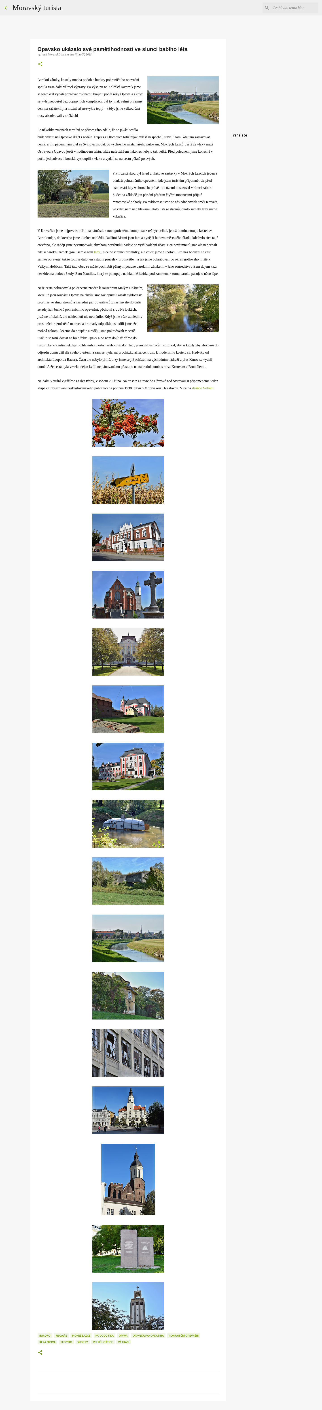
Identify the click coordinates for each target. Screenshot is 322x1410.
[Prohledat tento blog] (294, 7)
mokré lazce (81, 1335)
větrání (123, 1342)
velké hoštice (103, 1342)
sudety (82, 1342)
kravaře (61, 1335)
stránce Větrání (203, 388)
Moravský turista (37, 8)
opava (123, 1335)
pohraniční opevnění (184, 1335)
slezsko (66, 1342)
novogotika (104, 1335)
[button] (40, 64)
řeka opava (47, 1342)
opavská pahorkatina (148, 1335)
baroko (45, 1335)
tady (97, 252)
